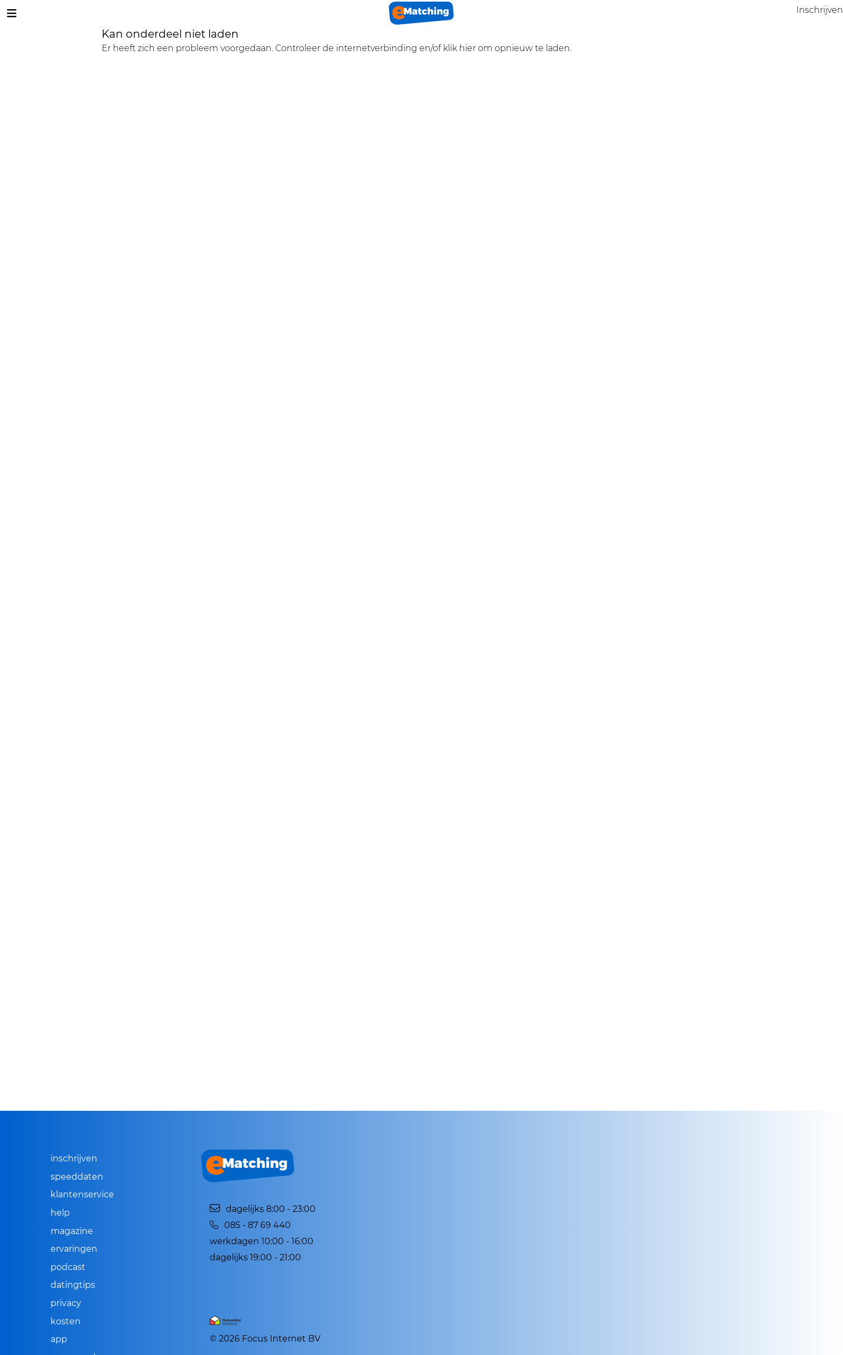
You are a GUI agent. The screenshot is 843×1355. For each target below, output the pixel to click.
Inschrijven (74, 1158)
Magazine (72, 1231)
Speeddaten (77, 1177)
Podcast (68, 1267)
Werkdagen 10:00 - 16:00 (261, 1241)
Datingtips (73, 1285)
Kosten (66, 1321)
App (59, 1339)
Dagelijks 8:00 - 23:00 (262, 1209)
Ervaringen (74, 1249)
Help (60, 1213)
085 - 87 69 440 (250, 1225)
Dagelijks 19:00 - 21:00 (255, 1257)
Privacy (66, 1303)
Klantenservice (82, 1194)
